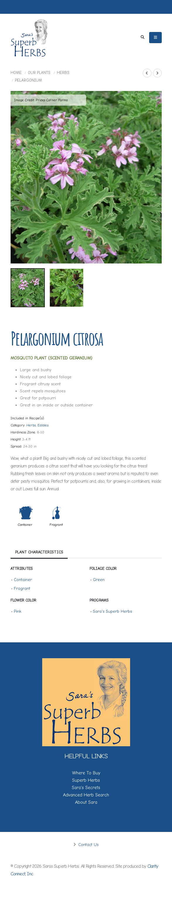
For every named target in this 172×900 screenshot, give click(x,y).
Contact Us (87, 844)
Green (99, 579)
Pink (17, 611)
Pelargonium (28, 80)
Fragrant (56, 525)
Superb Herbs (86, 780)
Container (25, 525)
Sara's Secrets (86, 787)
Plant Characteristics (39, 551)
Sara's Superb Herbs (112, 611)
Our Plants (39, 72)
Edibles (43, 425)
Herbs (63, 72)
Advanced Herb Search (86, 795)
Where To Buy (86, 773)
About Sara (86, 802)
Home (16, 72)
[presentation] (18, 177)
